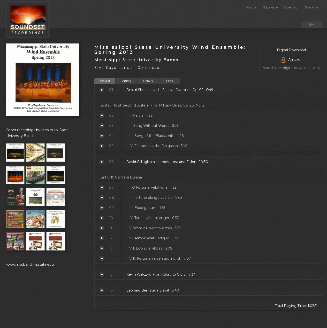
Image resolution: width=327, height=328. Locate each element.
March (101, 115)
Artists (126, 81)
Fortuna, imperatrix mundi (101, 258)
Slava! (101, 290)
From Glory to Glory (101, 274)
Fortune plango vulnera (101, 197)
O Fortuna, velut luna (101, 187)
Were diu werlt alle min (101, 228)
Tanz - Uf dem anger (101, 218)
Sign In (312, 7)
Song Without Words (101, 125)
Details (148, 81)
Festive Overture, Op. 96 (101, 90)
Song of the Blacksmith (101, 136)
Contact (291, 7)
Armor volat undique (101, 238)
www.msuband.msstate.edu (30, 264)
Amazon (292, 59)
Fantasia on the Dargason (101, 146)
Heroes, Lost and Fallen (101, 162)
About (252, 7)
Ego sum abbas (101, 248)
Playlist (105, 81)
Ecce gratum (101, 208)
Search (271, 7)
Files (169, 81)
